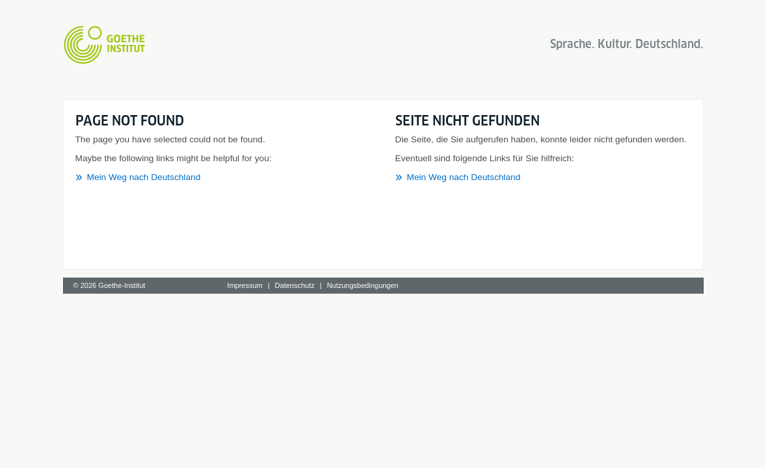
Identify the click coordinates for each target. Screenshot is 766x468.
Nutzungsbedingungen (363, 285)
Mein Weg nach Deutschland (144, 177)
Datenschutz (295, 285)
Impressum (244, 285)
